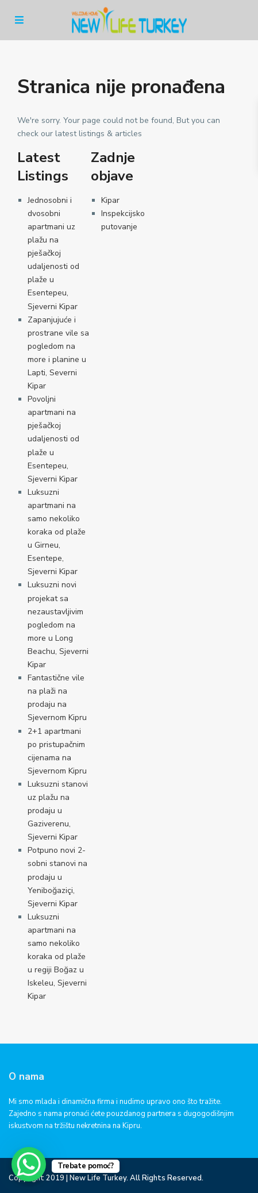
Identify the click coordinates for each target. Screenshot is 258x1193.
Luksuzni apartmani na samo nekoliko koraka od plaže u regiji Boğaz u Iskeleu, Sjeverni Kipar (57, 956)
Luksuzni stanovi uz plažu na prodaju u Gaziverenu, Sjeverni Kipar (58, 810)
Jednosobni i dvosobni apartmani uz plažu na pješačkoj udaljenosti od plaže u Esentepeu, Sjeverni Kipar (53, 253)
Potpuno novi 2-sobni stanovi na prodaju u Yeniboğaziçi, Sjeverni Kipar (57, 877)
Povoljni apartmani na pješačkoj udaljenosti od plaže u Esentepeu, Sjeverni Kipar (53, 439)
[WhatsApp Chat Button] (28, 1164)
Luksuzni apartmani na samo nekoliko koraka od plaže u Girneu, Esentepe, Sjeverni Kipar (57, 532)
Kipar (110, 200)
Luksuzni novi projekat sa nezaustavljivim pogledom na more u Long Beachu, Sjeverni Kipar (58, 624)
